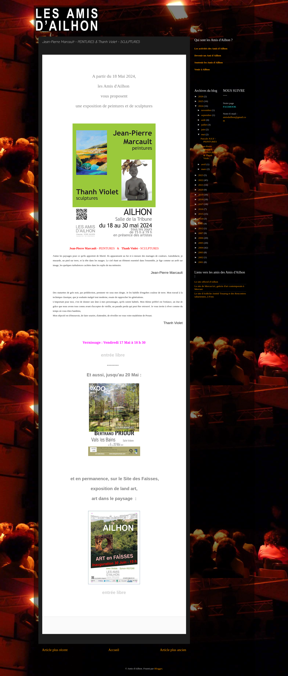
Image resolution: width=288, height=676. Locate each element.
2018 (201, 199)
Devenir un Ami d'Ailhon (208, 55)
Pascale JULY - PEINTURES (209, 140)
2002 (201, 257)
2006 (201, 238)
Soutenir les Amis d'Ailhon (209, 62)
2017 (201, 204)
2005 (201, 242)
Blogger (158, 668)
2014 (201, 218)
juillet (204, 124)
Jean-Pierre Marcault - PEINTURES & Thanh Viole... (209, 152)
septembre (206, 115)
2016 (201, 209)
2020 (201, 189)
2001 (201, 262)
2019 (201, 194)
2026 (201, 96)
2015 (201, 213)
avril (203, 164)
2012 (201, 228)
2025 (201, 101)
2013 (201, 223)
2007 (201, 233)
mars (204, 169)
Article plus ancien (173, 650)
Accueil (113, 650)
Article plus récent (55, 650)
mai (203, 134)
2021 (201, 184)
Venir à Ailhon (202, 69)
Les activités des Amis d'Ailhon (211, 48)
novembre (206, 110)
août (203, 120)
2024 (201, 106)
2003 (201, 252)
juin (203, 129)
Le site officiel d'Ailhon (206, 281)
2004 (201, 247)
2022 (201, 180)
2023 (201, 175)
